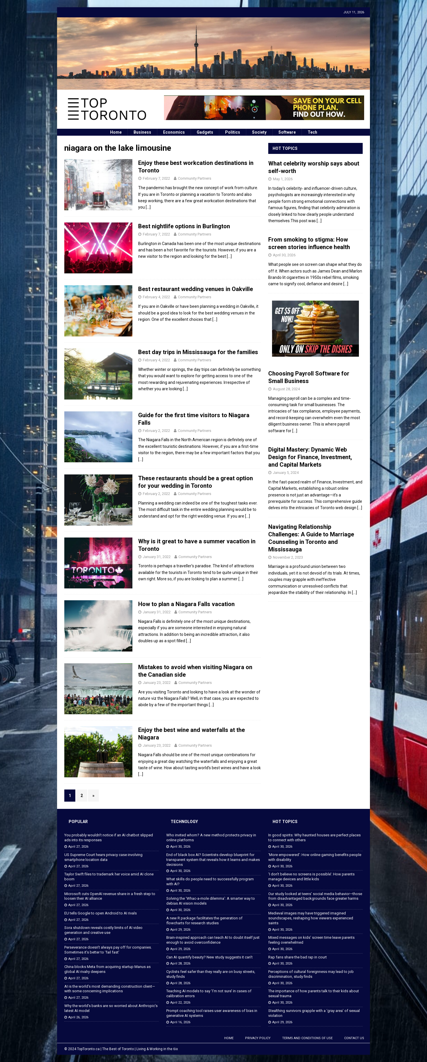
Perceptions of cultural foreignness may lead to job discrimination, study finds (311, 974)
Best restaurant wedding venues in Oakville (195, 289)
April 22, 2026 (180, 1002)
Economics (174, 132)
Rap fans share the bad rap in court (297, 957)
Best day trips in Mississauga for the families (198, 352)
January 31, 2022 (157, 557)
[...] (319, 220)
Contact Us (354, 1038)
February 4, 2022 (156, 297)
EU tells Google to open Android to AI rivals (100, 913)
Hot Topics (285, 148)
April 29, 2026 (180, 930)
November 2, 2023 (288, 557)
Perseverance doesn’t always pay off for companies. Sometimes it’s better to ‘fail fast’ (108, 949)
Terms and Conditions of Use (307, 1038)
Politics (232, 132)
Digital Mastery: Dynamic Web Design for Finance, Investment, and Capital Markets (310, 457)
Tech (312, 132)
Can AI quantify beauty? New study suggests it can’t (209, 957)
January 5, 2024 (286, 472)
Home (116, 132)
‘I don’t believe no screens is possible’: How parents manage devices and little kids (311, 876)
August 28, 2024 (286, 389)
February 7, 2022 (156, 178)
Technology (184, 821)
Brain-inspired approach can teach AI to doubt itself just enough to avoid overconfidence (213, 940)
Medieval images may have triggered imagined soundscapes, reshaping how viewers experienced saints (310, 918)
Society (259, 132)
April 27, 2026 (78, 847)
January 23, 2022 (157, 682)
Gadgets (205, 132)
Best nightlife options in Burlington (184, 226)
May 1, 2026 (283, 179)
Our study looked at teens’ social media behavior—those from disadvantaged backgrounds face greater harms (315, 896)
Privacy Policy (258, 1038)
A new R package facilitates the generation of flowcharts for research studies (204, 920)
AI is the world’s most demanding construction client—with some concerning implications (109, 988)
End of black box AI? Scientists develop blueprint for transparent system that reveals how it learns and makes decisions (213, 860)
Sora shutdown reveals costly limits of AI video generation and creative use (103, 930)
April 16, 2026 (180, 1022)
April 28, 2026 (180, 963)
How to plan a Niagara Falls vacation (186, 604)
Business (142, 132)
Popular (78, 821)
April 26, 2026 (78, 1017)
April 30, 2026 (284, 255)
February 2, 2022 (156, 430)
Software (287, 132)
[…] (148, 207)
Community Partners (194, 178)
